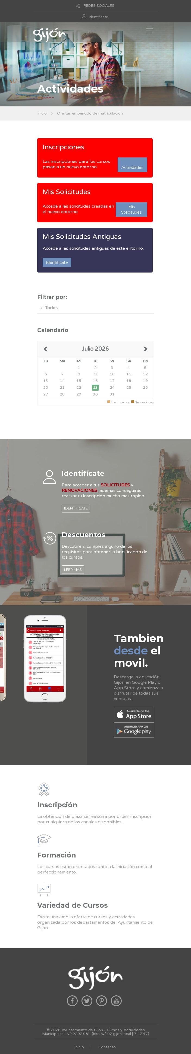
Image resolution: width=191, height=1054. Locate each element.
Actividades (132, 165)
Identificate (98, 17)
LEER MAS (73, 569)
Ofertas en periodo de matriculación (90, 113)
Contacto (107, 1047)
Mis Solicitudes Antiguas (82, 237)
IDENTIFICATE (76, 508)
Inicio (42, 113)
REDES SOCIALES (99, 6)
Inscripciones (63, 147)
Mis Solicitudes (66, 192)
